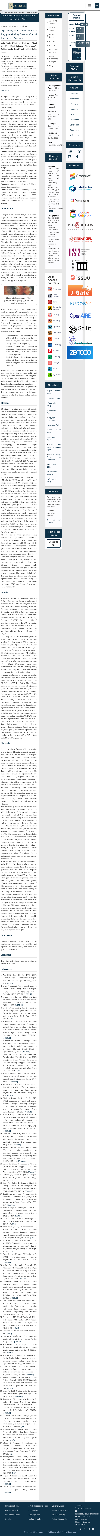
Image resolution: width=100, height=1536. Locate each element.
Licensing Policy (54, 425)
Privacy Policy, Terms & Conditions (54, 457)
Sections (74, 88)
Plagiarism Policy (12, 1506)
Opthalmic (54, 327)
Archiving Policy (54, 398)
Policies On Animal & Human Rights (54, 447)
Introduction (74, 99)
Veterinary (54, 357)
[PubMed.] (10, 983)
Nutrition (53, 369)
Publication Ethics (12, 1515)
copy (50, 211)
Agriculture (54, 375)
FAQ (51, 66)
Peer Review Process (60, 1510)
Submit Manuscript (59, 1519)
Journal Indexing (58, 1515)
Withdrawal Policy (12, 1510)
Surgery (53, 351)
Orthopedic (54, 333)
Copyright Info (34, 1515)
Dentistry (53, 315)
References (74, 135)
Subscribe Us (53, 543)
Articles (52, 41)
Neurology (54, 321)
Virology (53, 363)
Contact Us (33, 1510)
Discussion (74, 120)
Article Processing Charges (53, 59)
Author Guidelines (36, 1519)
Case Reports (53, 295)
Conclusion (74, 125)
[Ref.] (12, 1019)
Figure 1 (74, 104)
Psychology (54, 345)
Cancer (53, 302)
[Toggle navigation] (89, 5)
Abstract (74, 94)
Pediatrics (54, 339)
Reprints (8, 1519)
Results (74, 114)
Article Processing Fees (38, 1506)
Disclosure (74, 130)
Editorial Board (58, 1506)
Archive (52, 45)
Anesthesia (54, 289)
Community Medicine (54, 308)
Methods (74, 109)
